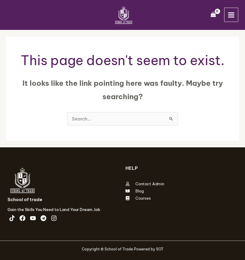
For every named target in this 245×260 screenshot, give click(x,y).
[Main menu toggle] (231, 15)
